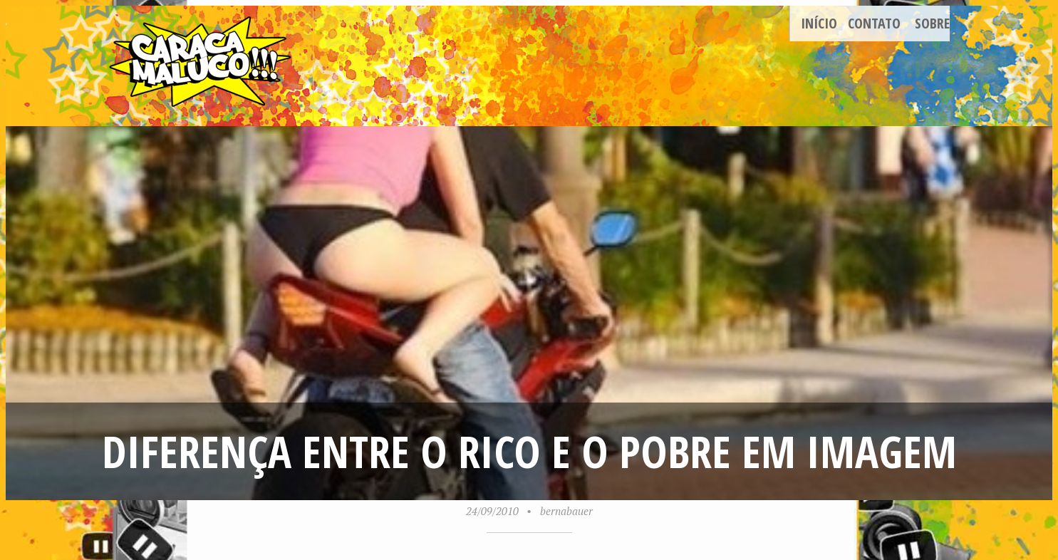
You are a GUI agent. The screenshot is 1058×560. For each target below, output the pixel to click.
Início (819, 23)
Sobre (932, 23)
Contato (874, 23)
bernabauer (566, 511)
